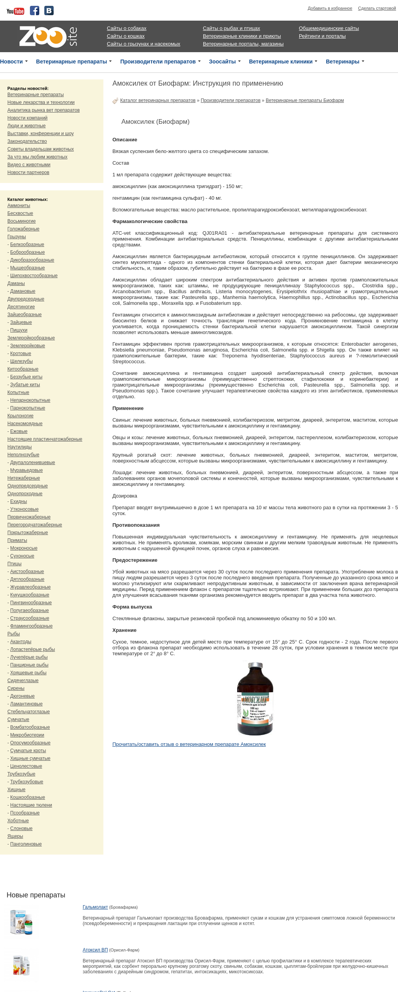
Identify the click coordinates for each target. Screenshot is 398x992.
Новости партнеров (28, 172)
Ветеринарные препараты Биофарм (305, 100)
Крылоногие (20, 416)
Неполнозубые (23, 454)
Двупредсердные (25, 299)
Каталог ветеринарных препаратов (158, 100)
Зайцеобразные (24, 314)
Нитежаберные (23, 478)
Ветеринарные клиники (281, 61)
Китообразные (22, 369)
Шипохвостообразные (34, 275)
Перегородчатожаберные (34, 525)
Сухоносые (22, 556)
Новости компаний (27, 118)
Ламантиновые (26, 704)
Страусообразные (29, 618)
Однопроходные (24, 493)
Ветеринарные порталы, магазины (243, 44)
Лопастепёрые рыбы (32, 649)
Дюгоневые (22, 696)
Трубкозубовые (26, 781)
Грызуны (16, 236)
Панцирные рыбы (29, 665)
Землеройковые (27, 345)
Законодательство (27, 141)
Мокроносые (23, 548)
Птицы (14, 563)
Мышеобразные (27, 268)
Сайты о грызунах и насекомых (143, 44)
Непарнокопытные (30, 400)
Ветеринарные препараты (71, 61)
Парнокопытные (27, 408)
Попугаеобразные (29, 610)
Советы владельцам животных (40, 149)
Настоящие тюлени (31, 805)
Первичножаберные (29, 517)
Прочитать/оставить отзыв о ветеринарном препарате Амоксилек (189, 744)
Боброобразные (27, 252)
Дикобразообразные (32, 260)
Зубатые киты (25, 384)
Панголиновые (26, 844)
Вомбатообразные (30, 727)
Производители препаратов (158, 61)
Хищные (16, 789)
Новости (11, 61)
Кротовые (20, 353)
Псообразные (25, 813)
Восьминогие (21, 221)
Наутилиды (19, 447)
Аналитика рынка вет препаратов (43, 110)
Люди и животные (26, 125)
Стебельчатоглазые (28, 711)
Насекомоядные (24, 423)
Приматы (17, 540)
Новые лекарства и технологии (41, 102)
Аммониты (18, 205)
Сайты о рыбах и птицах (231, 28)
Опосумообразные (30, 743)
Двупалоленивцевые (32, 462)
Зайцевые (21, 322)
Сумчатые (18, 719)
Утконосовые (24, 509)
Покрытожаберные (27, 532)
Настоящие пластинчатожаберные (44, 439)
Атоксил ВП (95, 950)
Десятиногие (21, 307)
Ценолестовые (26, 766)
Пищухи (18, 330)
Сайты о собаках (127, 28)
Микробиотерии (27, 735)
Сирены (15, 688)
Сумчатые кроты (28, 750)
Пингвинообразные (31, 602)
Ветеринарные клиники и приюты (242, 36)
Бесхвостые (20, 213)
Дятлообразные (27, 579)
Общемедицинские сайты (329, 28)
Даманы (16, 283)
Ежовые (18, 431)
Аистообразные (27, 571)
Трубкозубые (21, 774)
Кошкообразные (27, 797)
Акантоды (20, 641)
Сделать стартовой (377, 8)
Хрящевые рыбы (28, 672)
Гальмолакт (95, 907)
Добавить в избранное (330, 8)
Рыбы (13, 634)
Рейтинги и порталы (322, 36)
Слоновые (21, 828)
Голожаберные (23, 229)
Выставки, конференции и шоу (40, 133)
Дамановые (22, 291)
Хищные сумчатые (30, 758)
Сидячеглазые (22, 680)
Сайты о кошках (126, 36)
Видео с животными (29, 164)
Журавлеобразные (30, 587)
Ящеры (15, 836)
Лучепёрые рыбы (28, 657)
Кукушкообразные (29, 595)
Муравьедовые (26, 470)
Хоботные (18, 820)
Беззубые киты (26, 377)
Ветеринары (342, 61)
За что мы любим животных (37, 157)
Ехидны (18, 501)
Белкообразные (27, 244)
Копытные (18, 392)
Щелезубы (21, 361)
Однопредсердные (27, 486)
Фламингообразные (31, 626)
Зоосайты (222, 61)
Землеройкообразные (31, 338)
